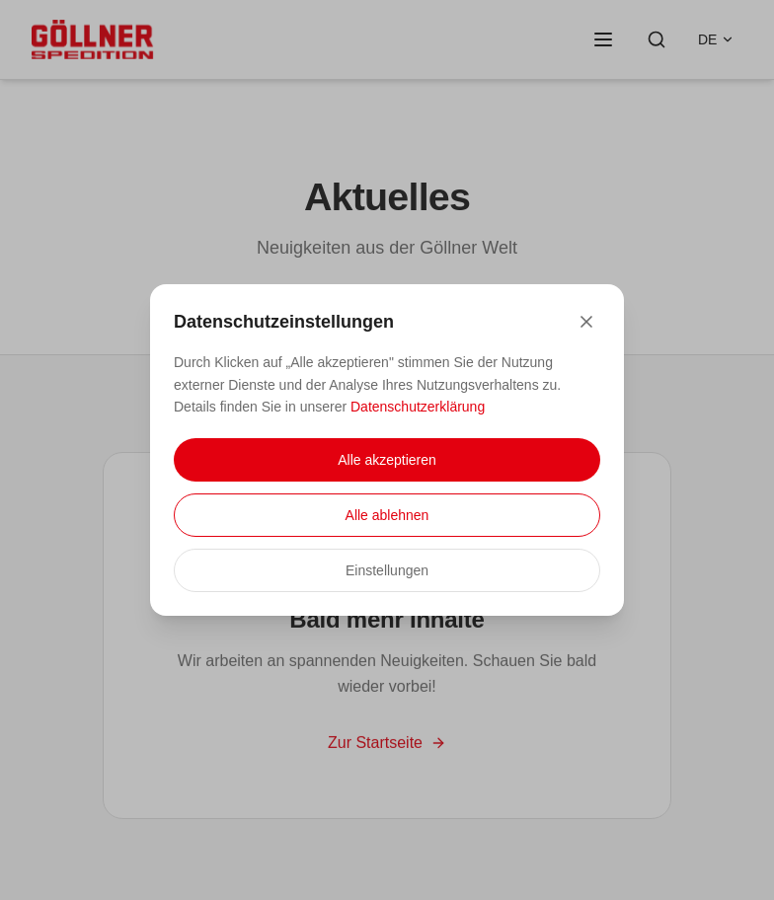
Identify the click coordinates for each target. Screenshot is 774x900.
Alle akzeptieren (387, 460)
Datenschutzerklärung (417, 406)
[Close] (586, 322)
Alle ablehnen (387, 515)
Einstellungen (387, 570)
